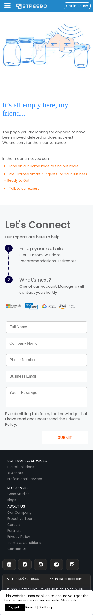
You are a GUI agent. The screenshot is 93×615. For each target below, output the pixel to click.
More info (69, 600)
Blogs (11, 502)
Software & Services (27, 463)
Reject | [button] (31, 607)
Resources (17, 490)
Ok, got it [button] (15, 607)
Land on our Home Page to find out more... (45, 166)
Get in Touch (77, 5)
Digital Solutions (20, 469)
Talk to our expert (24, 188)
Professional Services (25, 481)
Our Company (19, 515)
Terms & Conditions (24, 545)
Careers (14, 527)
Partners (14, 533)
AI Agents (15, 475)
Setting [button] (45, 607)
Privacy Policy (18, 539)
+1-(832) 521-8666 (23, 582)
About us (16, 509)
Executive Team (21, 521)
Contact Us (16, 551)
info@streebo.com (66, 582)
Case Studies (18, 496)
